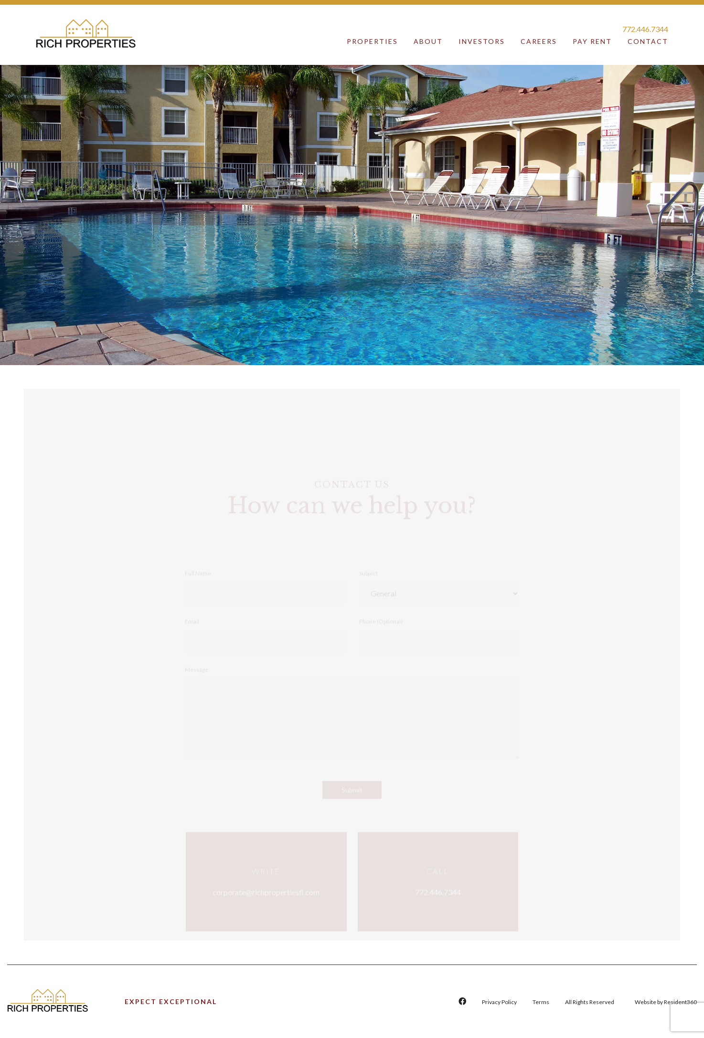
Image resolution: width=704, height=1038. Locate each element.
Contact (648, 41)
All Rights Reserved (589, 1002)
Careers (539, 41)
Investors (482, 41)
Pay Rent (592, 41)
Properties (372, 41)
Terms (541, 1002)
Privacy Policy (499, 1002)
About (428, 41)
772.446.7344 (645, 28)
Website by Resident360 (666, 1002)
